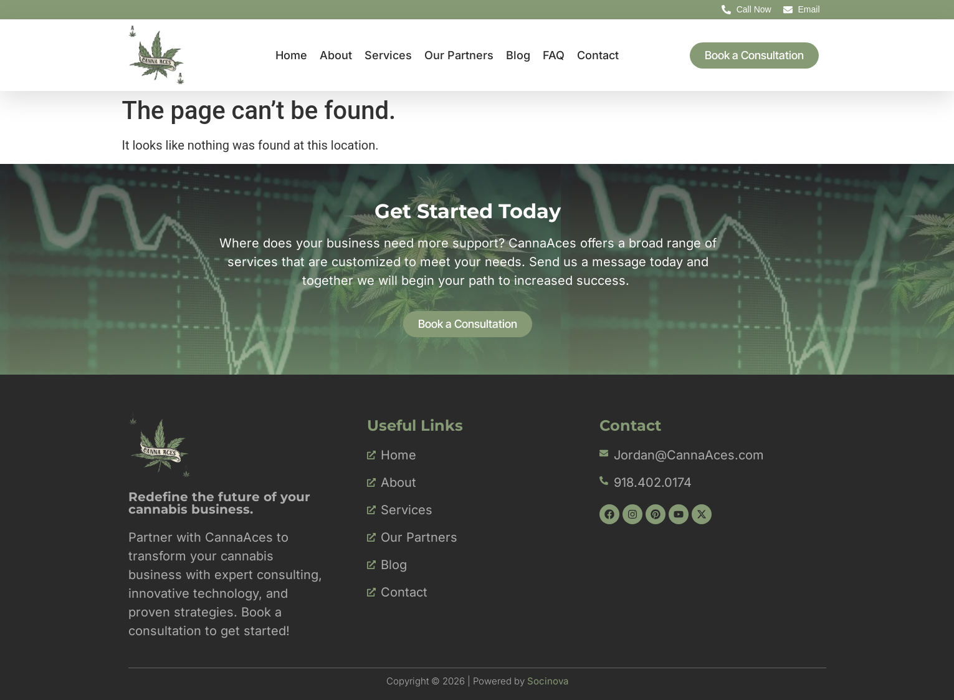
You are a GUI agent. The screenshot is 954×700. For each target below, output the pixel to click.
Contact (598, 55)
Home (291, 55)
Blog (518, 55)
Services (388, 55)
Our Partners (459, 55)
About (336, 55)
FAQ (554, 55)
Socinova (547, 681)
